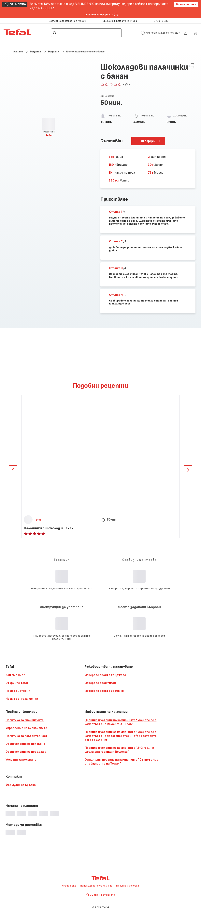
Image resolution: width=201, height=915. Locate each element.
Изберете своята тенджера (105, 675)
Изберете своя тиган (100, 682)
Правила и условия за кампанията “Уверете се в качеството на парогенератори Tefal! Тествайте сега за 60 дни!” (121, 735)
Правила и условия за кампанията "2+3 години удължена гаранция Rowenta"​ (119, 749)
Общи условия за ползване (25, 743)
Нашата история (18, 690)
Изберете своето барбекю (104, 690)
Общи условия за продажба (26, 751)
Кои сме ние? (15, 675)
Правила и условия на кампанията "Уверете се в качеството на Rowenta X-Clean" (120, 722)
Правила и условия (127, 885)
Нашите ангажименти (22, 698)
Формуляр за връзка (21, 784)
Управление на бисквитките (26, 728)
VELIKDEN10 (15, 4)
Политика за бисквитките (25, 720)
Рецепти (35, 51)
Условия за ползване (21, 759)
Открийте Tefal (17, 682)
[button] (160, 33)
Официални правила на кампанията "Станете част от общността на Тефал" (122, 761)
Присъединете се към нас (96, 885)
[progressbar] (48, 124)
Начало (18, 51)
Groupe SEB (69, 885)
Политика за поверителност (27, 735)
